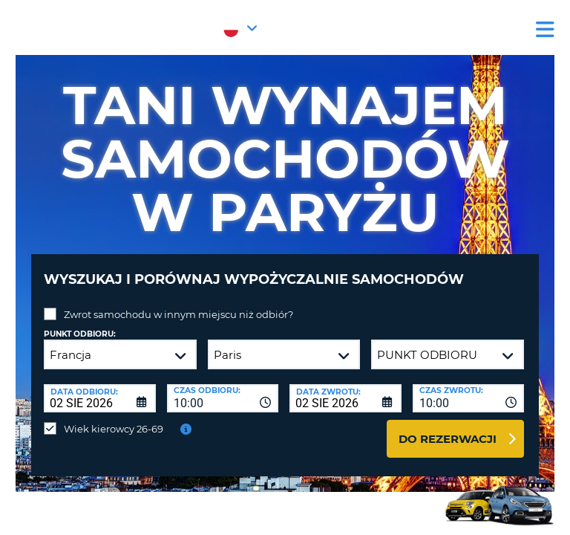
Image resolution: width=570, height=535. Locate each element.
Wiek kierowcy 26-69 (113, 429)
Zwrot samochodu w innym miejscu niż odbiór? (178, 314)
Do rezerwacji (448, 439)
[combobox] (223, 398)
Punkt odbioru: (80, 334)
